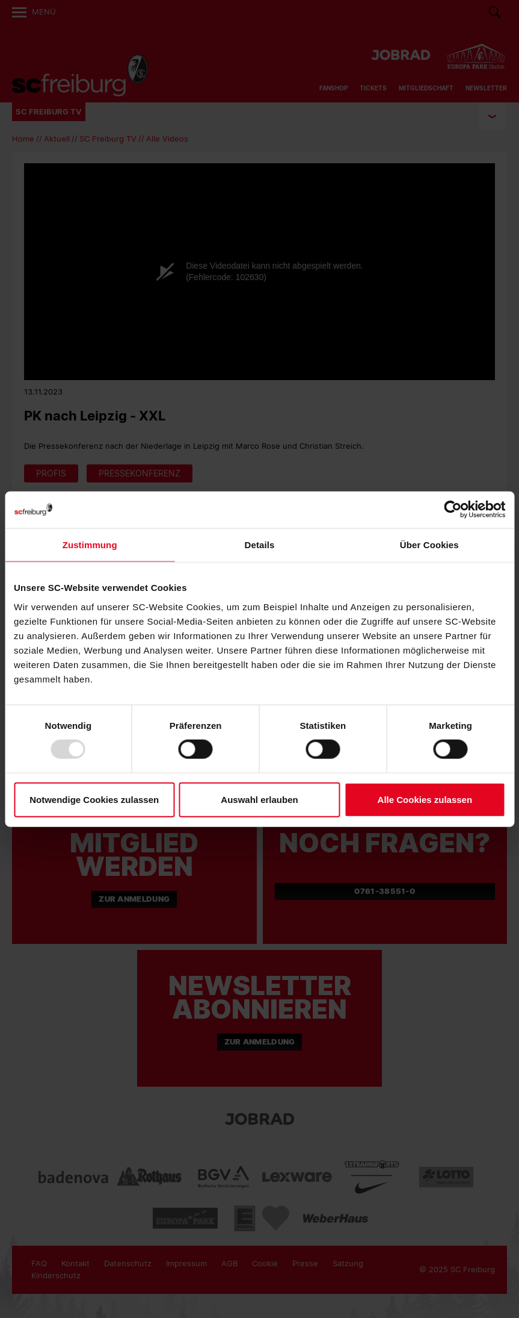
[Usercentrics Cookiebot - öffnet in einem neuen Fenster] (452, 510)
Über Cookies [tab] (429, 545)
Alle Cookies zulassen (425, 799)
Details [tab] (260, 545)
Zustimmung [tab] (90, 545)
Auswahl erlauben (259, 799)
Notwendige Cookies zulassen (94, 799)
